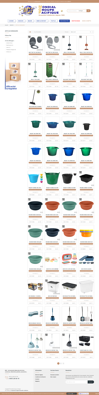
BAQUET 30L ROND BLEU (52, 106)
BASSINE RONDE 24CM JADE (69, 214)
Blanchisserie (9, 45)
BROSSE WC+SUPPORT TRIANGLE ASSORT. (35, 350)
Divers (8, 47)
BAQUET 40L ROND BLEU (86, 106)
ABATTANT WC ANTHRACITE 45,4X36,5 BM (35, 52)
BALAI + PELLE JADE (35, 79)
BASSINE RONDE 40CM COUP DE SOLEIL (69, 241)
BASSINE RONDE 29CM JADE (35, 241)
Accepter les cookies (83, 393)
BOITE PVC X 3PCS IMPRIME (52, 269)
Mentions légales (39, 374)
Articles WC (9, 43)
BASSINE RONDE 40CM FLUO (86, 241)
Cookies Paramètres (71, 393)
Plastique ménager (11, 49)
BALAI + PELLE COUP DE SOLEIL (86, 52)
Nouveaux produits (54, 374)
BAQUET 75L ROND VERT (86, 160)
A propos (37, 379)
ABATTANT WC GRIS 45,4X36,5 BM (52, 52)
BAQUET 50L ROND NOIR (86, 133)
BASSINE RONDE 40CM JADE (35, 269)
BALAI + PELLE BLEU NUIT (69, 52)
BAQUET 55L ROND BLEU (35, 160)
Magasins (37, 381)
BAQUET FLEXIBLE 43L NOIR (69, 187)
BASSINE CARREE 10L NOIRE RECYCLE (86, 187)
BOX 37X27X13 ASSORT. (86, 269)
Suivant (63, 363)
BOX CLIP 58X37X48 (52, 296)
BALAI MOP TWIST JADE (86, 79)
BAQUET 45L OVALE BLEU (52, 133)
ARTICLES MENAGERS (11, 31)
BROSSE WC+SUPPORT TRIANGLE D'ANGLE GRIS (69, 350)
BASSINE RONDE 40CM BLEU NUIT (52, 241)
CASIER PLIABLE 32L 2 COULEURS (86, 350)
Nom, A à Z (81, 32)
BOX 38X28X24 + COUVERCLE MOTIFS (35, 296)
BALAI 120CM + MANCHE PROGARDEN (52, 79)
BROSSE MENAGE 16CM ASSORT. (35, 323)
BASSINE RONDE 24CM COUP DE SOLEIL (52, 214)
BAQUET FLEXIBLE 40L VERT (52, 187)
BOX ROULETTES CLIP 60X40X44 (86, 296)
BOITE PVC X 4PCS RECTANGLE (69, 269)
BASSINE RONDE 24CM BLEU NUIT (35, 214)
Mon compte (53, 377)
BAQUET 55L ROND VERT (52, 160)
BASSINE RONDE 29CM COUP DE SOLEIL (86, 214)
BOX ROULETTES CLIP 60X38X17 (69, 296)
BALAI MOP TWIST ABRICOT (69, 79)
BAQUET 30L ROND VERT (69, 106)
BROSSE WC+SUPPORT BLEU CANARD (52, 323)
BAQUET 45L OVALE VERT (69, 133)
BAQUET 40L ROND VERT (35, 133)
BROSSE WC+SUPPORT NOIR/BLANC (86, 323)
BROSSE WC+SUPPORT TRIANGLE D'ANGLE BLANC (52, 350)
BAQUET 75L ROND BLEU (69, 160)
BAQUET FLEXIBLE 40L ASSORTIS (35, 187)
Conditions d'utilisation (40, 377)
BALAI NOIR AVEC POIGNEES (35, 106)
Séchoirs (8, 51)
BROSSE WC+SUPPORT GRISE (69, 323)
